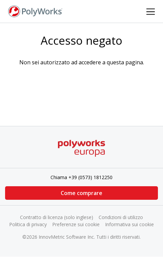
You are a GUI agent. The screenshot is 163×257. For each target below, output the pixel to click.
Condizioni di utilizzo (121, 217)
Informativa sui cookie (129, 224)
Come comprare (81, 193)
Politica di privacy (28, 224)
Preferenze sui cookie (76, 224)
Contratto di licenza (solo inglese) (56, 217)
